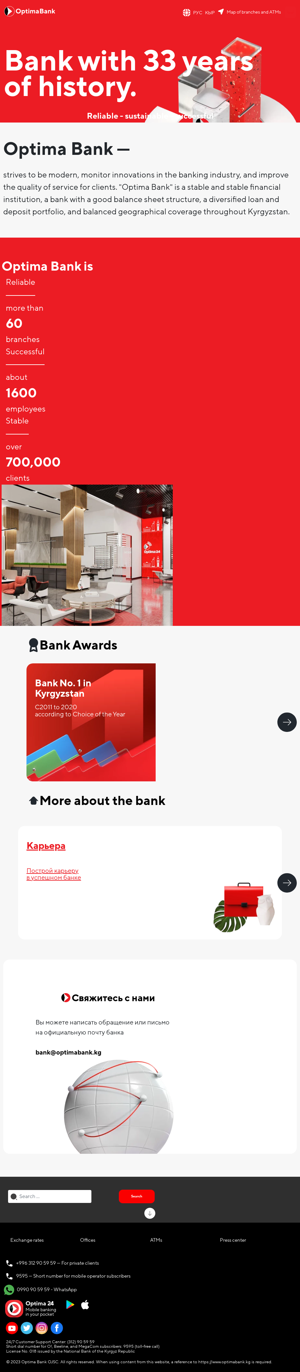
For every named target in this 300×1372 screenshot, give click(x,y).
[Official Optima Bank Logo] (30, 11)
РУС (197, 13)
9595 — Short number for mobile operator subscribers (73, 1276)
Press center (233, 1240)
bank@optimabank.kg (68, 1052)
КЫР (210, 13)
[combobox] (50, 1196)
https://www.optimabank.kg (224, 1362)
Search (136, 1196)
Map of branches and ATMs (254, 12)
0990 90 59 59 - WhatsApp (40, 1290)
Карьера (46, 846)
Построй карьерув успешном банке (53, 874)
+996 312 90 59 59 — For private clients (57, 1263)
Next (287, 722)
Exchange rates (27, 1240)
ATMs (156, 1240)
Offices (87, 1240)
